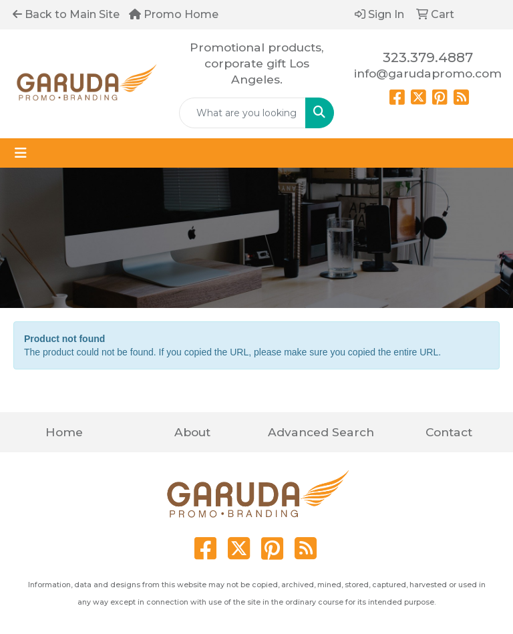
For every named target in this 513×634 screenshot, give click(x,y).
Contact (448, 432)
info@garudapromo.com (428, 73)
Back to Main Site (66, 14)
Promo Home (173, 14)
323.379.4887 (428, 57)
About (192, 432)
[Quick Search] (242, 113)
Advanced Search (321, 432)
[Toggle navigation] (21, 153)
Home (64, 432)
